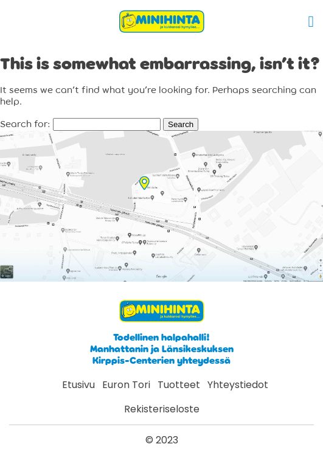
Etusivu (78, 384)
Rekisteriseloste (162, 409)
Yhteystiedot (237, 384)
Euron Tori (126, 384)
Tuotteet (179, 384)
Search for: (25, 124)
